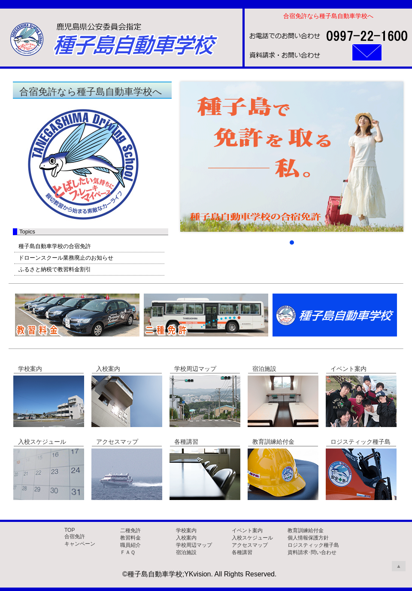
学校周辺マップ (194, 545)
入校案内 (186, 538)
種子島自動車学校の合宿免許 (54, 246)
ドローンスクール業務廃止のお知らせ (65, 258)
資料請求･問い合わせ (312, 552)
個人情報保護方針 (308, 538)
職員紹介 (130, 545)
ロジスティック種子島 (313, 545)
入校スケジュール (252, 538)
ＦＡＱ (127, 552)
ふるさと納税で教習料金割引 (54, 269)
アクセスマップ (250, 545)
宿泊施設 (186, 552)
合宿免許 (74, 536)
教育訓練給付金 (306, 530)
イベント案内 (247, 530)
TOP (69, 530)
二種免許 (130, 530)
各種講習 (242, 552)
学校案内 (186, 530)
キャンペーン (79, 544)
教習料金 (130, 538)
